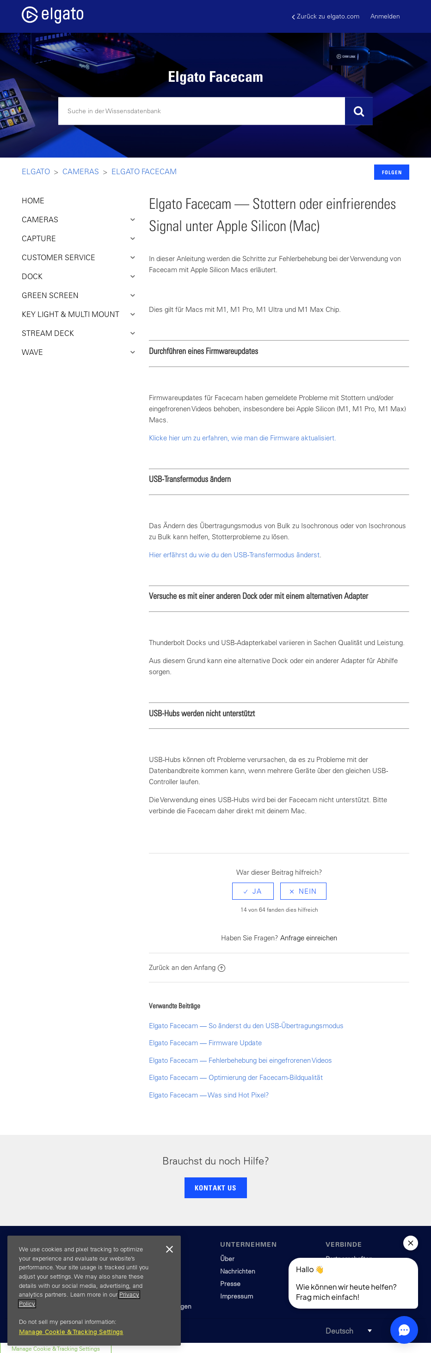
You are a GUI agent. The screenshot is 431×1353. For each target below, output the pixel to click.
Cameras (80, 171)
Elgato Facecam (144, 171)
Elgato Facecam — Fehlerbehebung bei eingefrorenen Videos (240, 1060)
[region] (94, 1291)
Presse (230, 1284)
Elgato (36, 171)
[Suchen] (215, 111)
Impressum (236, 1296)
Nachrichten (237, 1271)
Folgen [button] (392, 172)
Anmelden (385, 16)
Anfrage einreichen (308, 937)
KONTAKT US (215, 1187)
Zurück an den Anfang (187, 967)
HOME (33, 200)
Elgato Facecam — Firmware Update (205, 1042)
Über (227, 1259)
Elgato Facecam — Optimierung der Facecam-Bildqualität (236, 1077)
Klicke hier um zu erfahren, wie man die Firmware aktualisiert (241, 437)
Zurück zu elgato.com (325, 16)
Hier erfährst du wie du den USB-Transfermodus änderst (234, 554)
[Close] (169, 1249)
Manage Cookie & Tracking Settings (71, 1332)
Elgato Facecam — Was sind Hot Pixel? (209, 1095)
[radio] (253, 891)
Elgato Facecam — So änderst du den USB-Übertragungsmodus (246, 1025)
